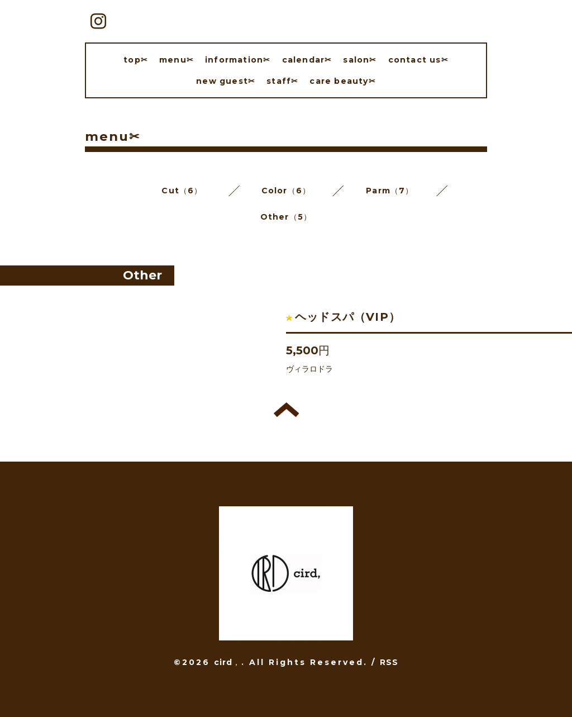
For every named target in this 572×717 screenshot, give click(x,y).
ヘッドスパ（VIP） (348, 317)
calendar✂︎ (307, 60)
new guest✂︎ (225, 81)
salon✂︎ (359, 60)
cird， (227, 662)
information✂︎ (237, 60)
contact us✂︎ (418, 60)
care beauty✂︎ (342, 81)
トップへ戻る (286, 409)
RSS (389, 662)
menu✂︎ (176, 60)
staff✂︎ (282, 81)
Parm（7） (389, 191)
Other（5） (286, 217)
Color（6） (286, 191)
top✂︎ (135, 60)
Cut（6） (181, 191)
